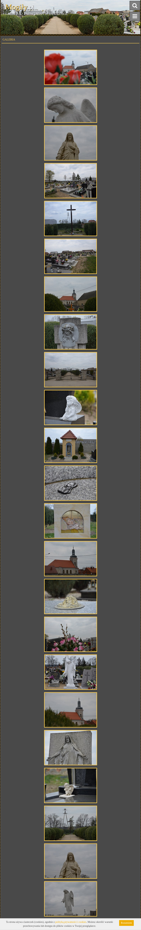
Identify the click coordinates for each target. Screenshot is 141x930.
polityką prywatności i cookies (70, 922)
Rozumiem (126, 923)
